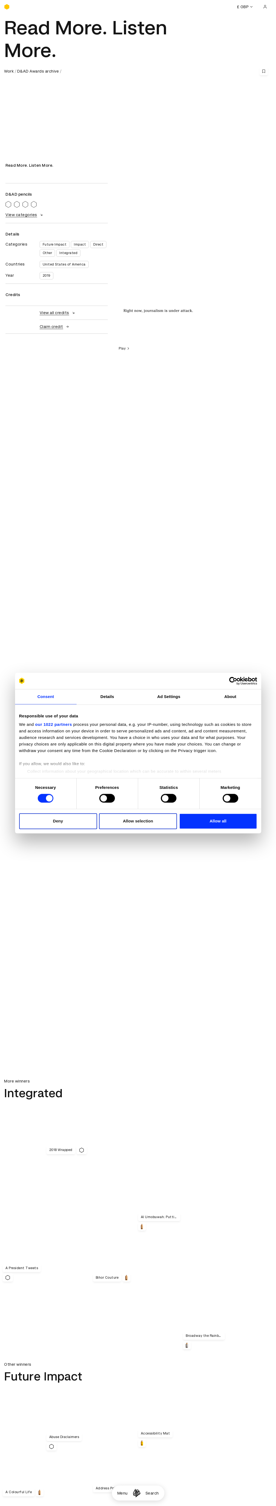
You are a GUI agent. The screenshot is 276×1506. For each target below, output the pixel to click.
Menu (122, 1493)
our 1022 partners (53, 724)
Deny (58, 821)
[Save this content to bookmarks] (264, 71)
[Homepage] (136, 1493)
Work (9, 71)
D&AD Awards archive (38, 71)
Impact (80, 244)
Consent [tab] (45, 696)
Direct (98, 244)
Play (125, 348)
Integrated (68, 253)
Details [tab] (107, 696)
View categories (24, 214)
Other (47, 253)
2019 (46, 276)
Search (152, 1493)
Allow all (218, 821)
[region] (193, 310)
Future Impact (55, 244)
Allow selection (138, 821)
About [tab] (230, 696)
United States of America (64, 264)
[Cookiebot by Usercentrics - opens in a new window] (233, 681)
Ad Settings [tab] (168, 696)
